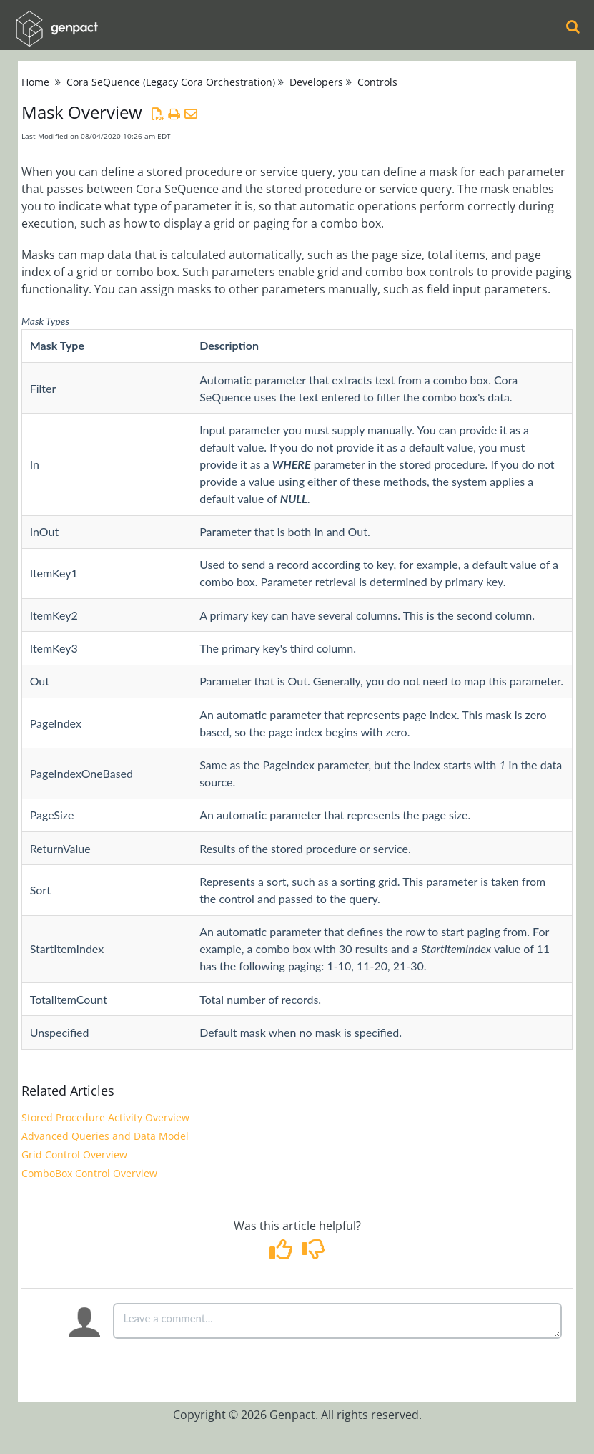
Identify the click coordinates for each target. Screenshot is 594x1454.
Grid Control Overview (74, 1154)
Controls (377, 82)
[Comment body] (337, 1321)
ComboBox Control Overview (89, 1173)
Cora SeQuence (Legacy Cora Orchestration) (170, 82)
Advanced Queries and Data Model (105, 1136)
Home (35, 82)
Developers (316, 82)
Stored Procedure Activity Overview (105, 1117)
